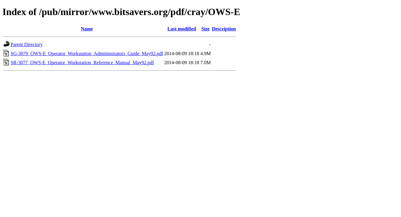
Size (205, 28)
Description (224, 28)
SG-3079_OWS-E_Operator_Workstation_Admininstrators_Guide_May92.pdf (87, 53)
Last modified (181, 28)
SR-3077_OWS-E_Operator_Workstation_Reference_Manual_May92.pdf (82, 62)
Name (87, 28)
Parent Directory (27, 44)
